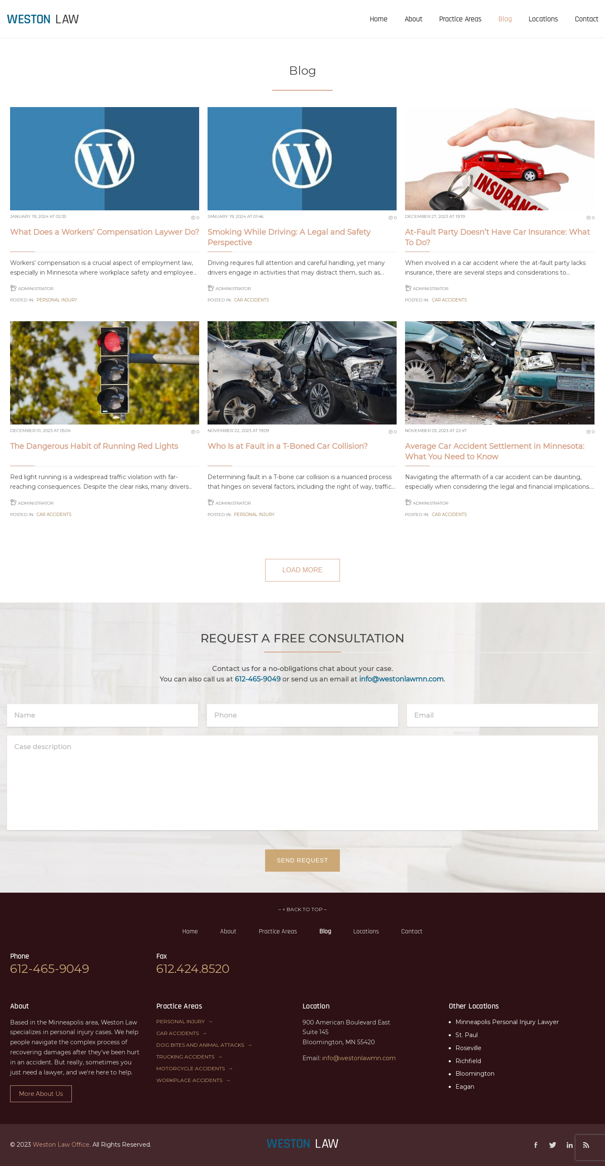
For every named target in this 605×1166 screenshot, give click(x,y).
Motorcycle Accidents (190, 1068)
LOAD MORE (302, 570)
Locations (366, 931)
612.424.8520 (192, 969)
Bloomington (475, 1073)
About (228, 931)
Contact (412, 931)
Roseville (468, 1048)
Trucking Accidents (185, 1056)
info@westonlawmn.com (401, 679)
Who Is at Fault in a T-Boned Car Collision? (288, 446)
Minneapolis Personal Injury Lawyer (507, 1022)
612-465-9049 (258, 679)
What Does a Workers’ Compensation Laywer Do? (104, 232)
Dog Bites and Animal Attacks (200, 1045)
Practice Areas (278, 931)
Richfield (468, 1061)
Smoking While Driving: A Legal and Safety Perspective (289, 237)
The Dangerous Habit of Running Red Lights (94, 446)
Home (190, 931)
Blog (325, 931)
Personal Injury (57, 300)
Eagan (464, 1086)
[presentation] (43, 19)
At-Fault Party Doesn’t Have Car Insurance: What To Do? (497, 237)
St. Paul (466, 1035)
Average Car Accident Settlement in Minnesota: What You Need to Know (494, 451)
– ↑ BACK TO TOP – (302, 909)
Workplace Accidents (189, 1080)
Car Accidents (251, 300)
